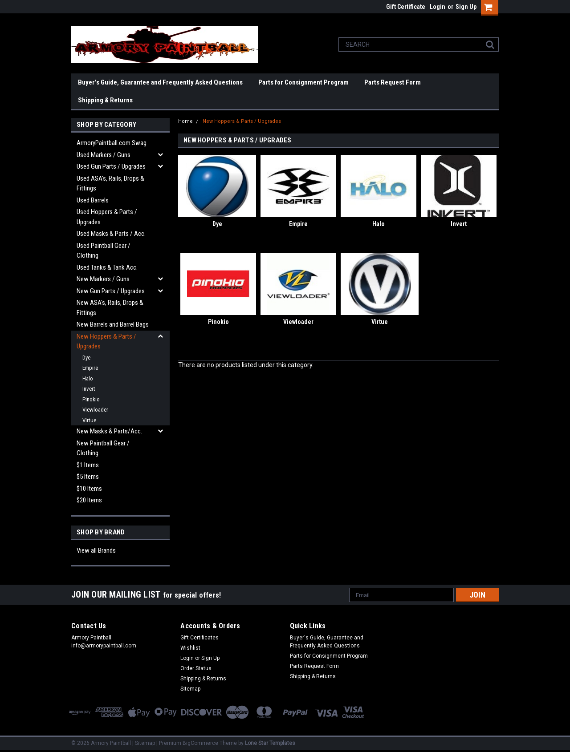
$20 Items (89, 500)
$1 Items (88, 465)
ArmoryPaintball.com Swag (112, 143)
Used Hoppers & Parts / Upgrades (107, 217)
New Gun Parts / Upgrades (111, 291)
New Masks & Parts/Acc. (109, 431)
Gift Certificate (405, 6)
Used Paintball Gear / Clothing (103, 251)
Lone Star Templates (270, 743)
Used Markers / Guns (103, 155)
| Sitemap (143, 743)
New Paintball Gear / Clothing (103, 448)
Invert (88, 388)
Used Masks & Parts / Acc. (111, 234)
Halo (87, 378)
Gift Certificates (199, 638)
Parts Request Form (392, 82)
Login (437, 6)
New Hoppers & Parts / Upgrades (106, 341)
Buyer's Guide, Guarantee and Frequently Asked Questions (160, 82)
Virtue (89, 420)
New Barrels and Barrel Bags (113, 324)
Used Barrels (93, 200)
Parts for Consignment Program (303, 82)
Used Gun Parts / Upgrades (111, 166)
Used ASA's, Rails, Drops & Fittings (110, 183)
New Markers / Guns (103, 279)
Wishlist (190, 648)
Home (185, 121)
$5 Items (88, 477)
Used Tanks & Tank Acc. (107, 267)
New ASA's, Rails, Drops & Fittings (110, 308)
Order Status (196, 668)
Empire (90, 367)
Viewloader (95, 409)
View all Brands (96, 550)
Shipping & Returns (105, 100)
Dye (86, 357)
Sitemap (190, 689)
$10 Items (89, 489)
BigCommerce (200, 743)
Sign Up (466, 6)
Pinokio (91, 399)
